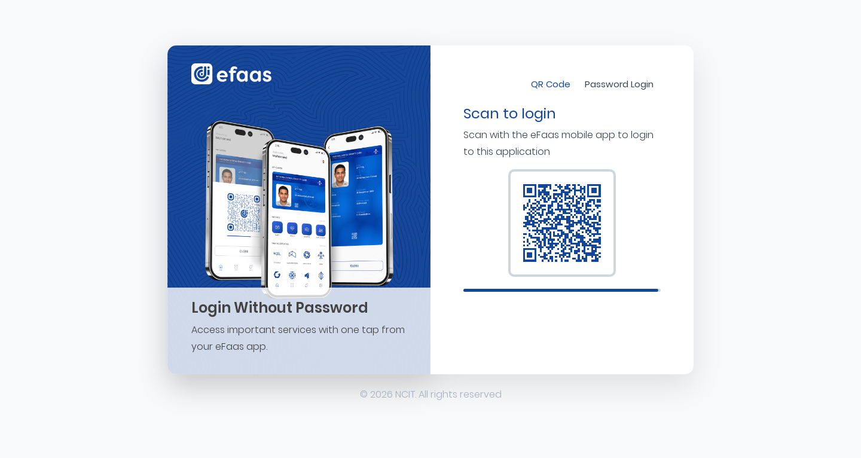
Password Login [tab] (619, 84)
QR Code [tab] (550, 84)
